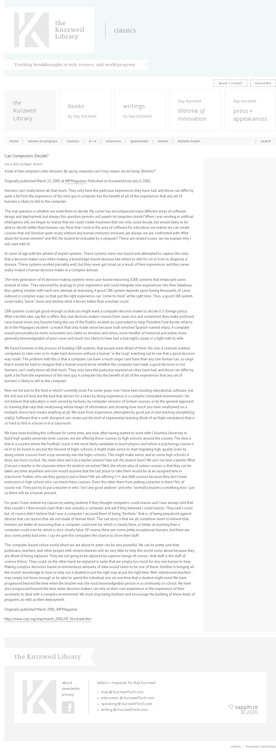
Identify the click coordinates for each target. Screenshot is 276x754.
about (67, 682)
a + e (92, 141)
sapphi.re (246, 706)
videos (236, 746)
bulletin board (189, 141)
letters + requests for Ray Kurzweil (126, 682)
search (266, 141)
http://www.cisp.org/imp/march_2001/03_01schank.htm (48, 619)
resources (113, 141)
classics (73, 141)
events (163, 141)
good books (139, 141)
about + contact (230, 83)
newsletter (263, 83)
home (14, 141)
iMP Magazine (75, 181)
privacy (68, 694)
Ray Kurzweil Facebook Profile (68, 707)
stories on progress (42, 141)
